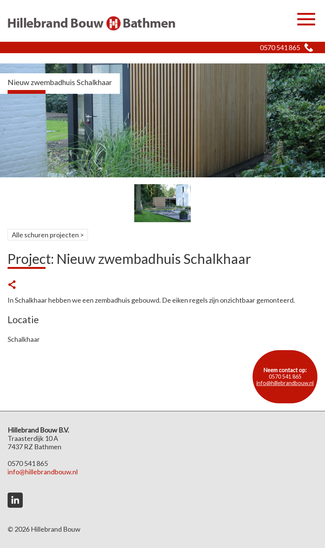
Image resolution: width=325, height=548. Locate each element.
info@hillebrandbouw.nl (285, 383)
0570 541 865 (280, 47)
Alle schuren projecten (45, 235)
